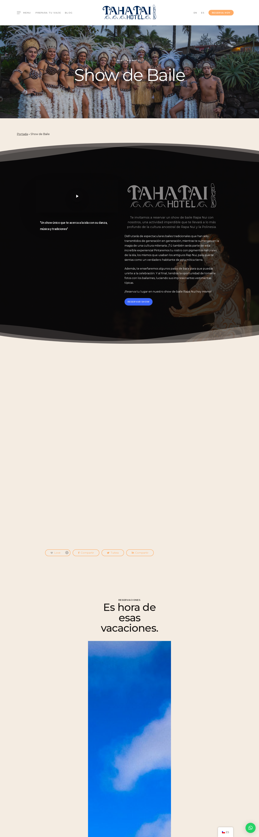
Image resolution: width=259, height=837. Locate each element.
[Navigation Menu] (24, 13)
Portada (22, 134)
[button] (250, 828)
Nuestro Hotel (129, 60)
